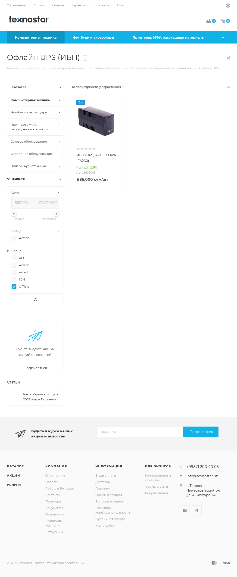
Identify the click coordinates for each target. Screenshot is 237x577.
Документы (54, 508)
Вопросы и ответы (109, 501)
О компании (55, 475)
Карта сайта (104, 525)
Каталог (15, 466)
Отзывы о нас (55, 514)
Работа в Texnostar (59, 488)
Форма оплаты (156, 486)
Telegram (197, 510)
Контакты (52, 495)
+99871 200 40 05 (203, 467)
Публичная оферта (110, 519)
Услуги (14, 485)
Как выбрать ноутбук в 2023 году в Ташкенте (41, 396)
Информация (108, 466)
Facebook (185, 510)
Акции (13, 475)
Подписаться (201, 432)
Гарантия (102, 488)
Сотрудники (54, 532)
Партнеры (53, 501)
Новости (52, 482)
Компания (56, 466)
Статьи (13, 382)
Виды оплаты (105, 475)
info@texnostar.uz (202, 476)
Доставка (102, 482)
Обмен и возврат (108, 495)
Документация (156, 493)
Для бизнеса (158, 466)
